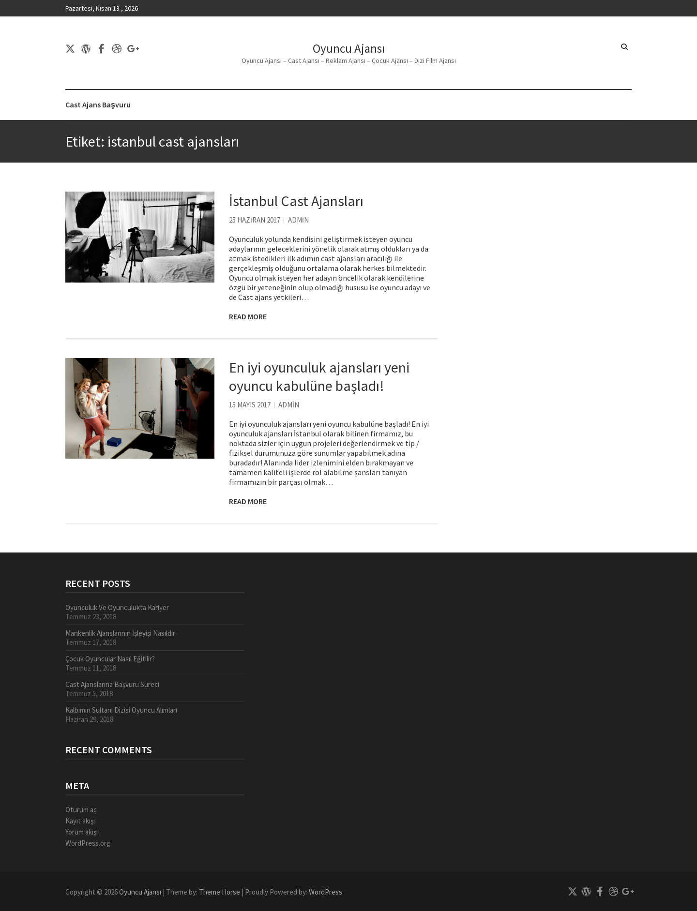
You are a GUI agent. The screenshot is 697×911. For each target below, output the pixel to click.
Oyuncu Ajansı (349, 48)
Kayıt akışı (80, 820)
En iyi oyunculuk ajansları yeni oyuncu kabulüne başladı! (319, 376)
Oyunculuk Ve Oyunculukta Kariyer (117, 607)
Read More (248, 316)
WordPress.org (87, 843)
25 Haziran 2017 (254, 219)
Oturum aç (81, 809)
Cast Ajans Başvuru (98, 104)
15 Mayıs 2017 (250, 404)
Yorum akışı (81, 831)
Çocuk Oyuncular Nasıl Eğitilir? (110, 658)
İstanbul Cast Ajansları (296, 201)
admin (298, 219)
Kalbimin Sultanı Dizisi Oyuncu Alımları (121, 710)
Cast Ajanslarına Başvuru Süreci (112, 684)
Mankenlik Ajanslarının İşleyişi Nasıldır (120, 633)
